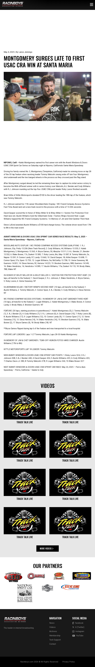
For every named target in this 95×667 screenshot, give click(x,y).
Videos (52, 627)
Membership (54, 635)
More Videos (46, 548)
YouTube (77, 635)
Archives (53, 631)
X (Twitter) (78, 627)
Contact (52, 644)
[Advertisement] (47, 32)
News (51, 623)
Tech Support (55, 640)
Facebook (77, 623)
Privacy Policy (68, 662)
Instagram (78, 631)
